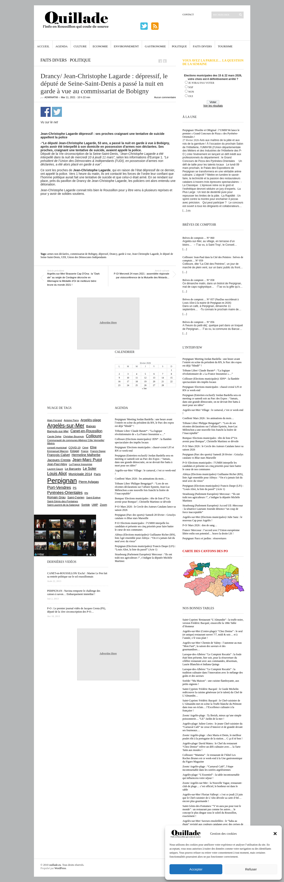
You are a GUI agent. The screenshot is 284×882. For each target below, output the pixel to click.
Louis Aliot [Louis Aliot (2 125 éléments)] (57, 473)
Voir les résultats (213, 105)
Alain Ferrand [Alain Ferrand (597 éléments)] (54, 420)
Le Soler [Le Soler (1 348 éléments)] (89, 468)
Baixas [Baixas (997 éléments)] (91, 426)
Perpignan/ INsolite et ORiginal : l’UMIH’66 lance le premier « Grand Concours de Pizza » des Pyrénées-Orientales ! (211, 133)
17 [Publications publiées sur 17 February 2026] (128, 381)
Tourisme (225, 46)
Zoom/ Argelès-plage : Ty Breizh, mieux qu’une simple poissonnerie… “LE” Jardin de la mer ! (212, 717)
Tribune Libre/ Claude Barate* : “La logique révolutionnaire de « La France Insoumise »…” (208, 372)
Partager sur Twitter (57, 112)
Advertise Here (108, 322)
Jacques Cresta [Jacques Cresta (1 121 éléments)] (59, 460)
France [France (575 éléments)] (85, 451)
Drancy (113, 253)
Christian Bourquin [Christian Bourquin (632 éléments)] (73, 436)
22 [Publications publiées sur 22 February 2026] (171, 381)
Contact (188, 14)
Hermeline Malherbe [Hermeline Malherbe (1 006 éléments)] (86, 455)
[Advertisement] (108, 207)
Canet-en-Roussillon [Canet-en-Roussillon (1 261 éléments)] (87, 431)
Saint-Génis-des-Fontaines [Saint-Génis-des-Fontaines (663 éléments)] (62, 501)
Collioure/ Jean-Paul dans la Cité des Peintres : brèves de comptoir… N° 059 (213, 259)
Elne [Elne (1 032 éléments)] (93, 447)
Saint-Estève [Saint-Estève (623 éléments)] (93, 497)
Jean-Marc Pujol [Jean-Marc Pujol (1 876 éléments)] (87, 459)
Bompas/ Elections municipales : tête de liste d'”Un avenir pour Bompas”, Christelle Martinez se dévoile (211, 439)
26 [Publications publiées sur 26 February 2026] (145, 385)
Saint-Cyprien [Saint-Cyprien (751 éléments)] (75, 497)
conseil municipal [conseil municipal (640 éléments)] (57, 447)
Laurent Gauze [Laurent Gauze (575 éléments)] (55, 469)
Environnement (126, 46)
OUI (190, 96)
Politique (179, 46)
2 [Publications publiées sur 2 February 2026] (119, 374)
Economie (100, 46)
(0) (189, 210)
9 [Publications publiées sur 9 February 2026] (119, 377)
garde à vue (124, 253)
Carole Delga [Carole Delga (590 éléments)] (54, 436)
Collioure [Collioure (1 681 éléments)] (93, 436)
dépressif (103, 253)
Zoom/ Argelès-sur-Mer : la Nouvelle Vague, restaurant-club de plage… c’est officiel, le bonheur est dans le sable (212, 786)
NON (191, 91)
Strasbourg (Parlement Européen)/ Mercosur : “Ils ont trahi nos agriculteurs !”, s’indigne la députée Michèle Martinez (211, 497)
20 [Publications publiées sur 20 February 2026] (154, 381)
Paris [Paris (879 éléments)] (97, 474)
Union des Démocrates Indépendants (86, 257)
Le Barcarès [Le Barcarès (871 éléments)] (73, 468)
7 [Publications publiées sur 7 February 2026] (162, 374)
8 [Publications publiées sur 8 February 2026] (171, 374)
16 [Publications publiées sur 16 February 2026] (119, 381)
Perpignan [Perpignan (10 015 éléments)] (62, 480)
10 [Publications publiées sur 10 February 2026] (128, 377)
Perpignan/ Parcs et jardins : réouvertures (205, 538)
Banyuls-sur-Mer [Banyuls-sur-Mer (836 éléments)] (58, 431)
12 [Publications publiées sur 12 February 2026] (145, 377)
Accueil (43, 46)
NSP (190, 87)
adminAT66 (51, 97)
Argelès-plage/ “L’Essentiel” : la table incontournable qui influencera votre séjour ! (211, 776)
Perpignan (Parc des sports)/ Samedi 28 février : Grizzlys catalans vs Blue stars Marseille (213, 456)
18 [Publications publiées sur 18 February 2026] (137, 381)
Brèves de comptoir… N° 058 (198, 280)
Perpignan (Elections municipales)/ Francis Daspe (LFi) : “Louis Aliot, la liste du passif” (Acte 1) (213, 487)
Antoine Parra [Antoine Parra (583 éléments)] (71, 420)
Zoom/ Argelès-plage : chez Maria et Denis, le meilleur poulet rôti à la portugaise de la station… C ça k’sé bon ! (213, 737)
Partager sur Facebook (46, 112)
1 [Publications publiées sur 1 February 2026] (171, 370)
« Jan (144, 388)
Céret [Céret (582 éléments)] (85, 447)
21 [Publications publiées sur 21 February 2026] (163, 381)
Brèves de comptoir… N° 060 (198, 237)
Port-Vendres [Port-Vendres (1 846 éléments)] (59, 487)
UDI (63, 257)
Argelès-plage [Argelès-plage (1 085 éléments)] (91, 420)
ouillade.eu (55, 864)
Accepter (195, 869)
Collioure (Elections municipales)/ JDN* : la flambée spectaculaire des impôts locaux (211, 380)
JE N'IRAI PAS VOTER (201, 82)
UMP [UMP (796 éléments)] (95, 504)
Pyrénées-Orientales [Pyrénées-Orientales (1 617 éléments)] (65, 492)
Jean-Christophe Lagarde (145, 253)
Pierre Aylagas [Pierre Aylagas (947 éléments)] (89, 482)
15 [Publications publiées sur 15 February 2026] (171, 377)
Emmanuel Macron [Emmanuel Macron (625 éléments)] (58, 451)
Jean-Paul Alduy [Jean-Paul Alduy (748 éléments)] (57, 464)
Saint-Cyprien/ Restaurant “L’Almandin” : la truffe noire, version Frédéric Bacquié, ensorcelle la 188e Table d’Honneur (213, 623)
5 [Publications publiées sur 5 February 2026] (145, 374)
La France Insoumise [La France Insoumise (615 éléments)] (80, 464)
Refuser (251, 869)
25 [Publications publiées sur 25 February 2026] (137, 385)
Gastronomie (155, 46)
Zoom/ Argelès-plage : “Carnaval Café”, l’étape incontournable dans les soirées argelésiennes (208, 768)
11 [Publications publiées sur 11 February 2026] (137, 377)
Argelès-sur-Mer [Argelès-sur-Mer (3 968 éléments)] (65, 425)
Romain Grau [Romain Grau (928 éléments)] (56, 497)
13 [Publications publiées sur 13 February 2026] (154, 377)
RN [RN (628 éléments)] (86, 493)
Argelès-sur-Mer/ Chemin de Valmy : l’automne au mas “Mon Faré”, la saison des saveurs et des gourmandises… (212, 646)
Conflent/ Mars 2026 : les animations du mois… (208, 418)
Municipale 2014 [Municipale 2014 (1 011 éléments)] (80, 474)
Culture (80, 46)
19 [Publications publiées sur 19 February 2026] (145, 381)
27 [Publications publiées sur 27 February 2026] (154, 385)
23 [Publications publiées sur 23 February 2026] (119, 385)
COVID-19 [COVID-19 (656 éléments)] (75, 447)
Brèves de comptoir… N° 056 (198, 322)
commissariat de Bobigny (83, 253)
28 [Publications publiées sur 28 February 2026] (163, 385)
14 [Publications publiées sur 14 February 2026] (163, 377)
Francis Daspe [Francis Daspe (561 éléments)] (98, 451)
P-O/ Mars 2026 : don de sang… (200, 525)
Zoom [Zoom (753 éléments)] (103, 504)
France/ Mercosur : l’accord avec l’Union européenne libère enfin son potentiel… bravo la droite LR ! (211, 532)
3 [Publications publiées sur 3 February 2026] (127, 374)
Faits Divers (202, 46)
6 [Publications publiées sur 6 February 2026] (154, 374)
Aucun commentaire (165, 97)
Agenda (61, 46)
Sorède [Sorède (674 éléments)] (85, 504)
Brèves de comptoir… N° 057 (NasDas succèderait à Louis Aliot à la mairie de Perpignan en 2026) (211, 301)
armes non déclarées (58, 253)
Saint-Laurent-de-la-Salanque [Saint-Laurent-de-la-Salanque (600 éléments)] (63, 505)
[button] (275, 833)
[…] (185, 210)
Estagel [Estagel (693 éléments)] (74, 451)
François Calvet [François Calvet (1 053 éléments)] (58, 455)
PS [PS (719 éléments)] (74, 488)
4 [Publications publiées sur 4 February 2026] (136, 374)
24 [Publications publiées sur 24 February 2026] (128, 385)
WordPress (60, 868)
